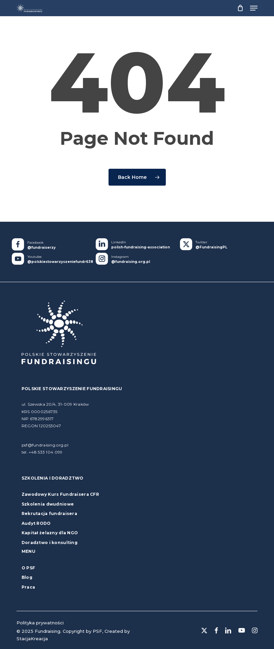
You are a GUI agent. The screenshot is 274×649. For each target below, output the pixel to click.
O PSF (28, 567)
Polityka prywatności (40, 622)
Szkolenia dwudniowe (48, 504)
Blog (27, 577)
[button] (253, 8)
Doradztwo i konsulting (50, 542)
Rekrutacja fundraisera (49, 513)
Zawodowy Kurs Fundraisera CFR (60, 494)
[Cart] (240, 8)
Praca (28, 587)
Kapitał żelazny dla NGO (50, 532)
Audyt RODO (36, 523)
